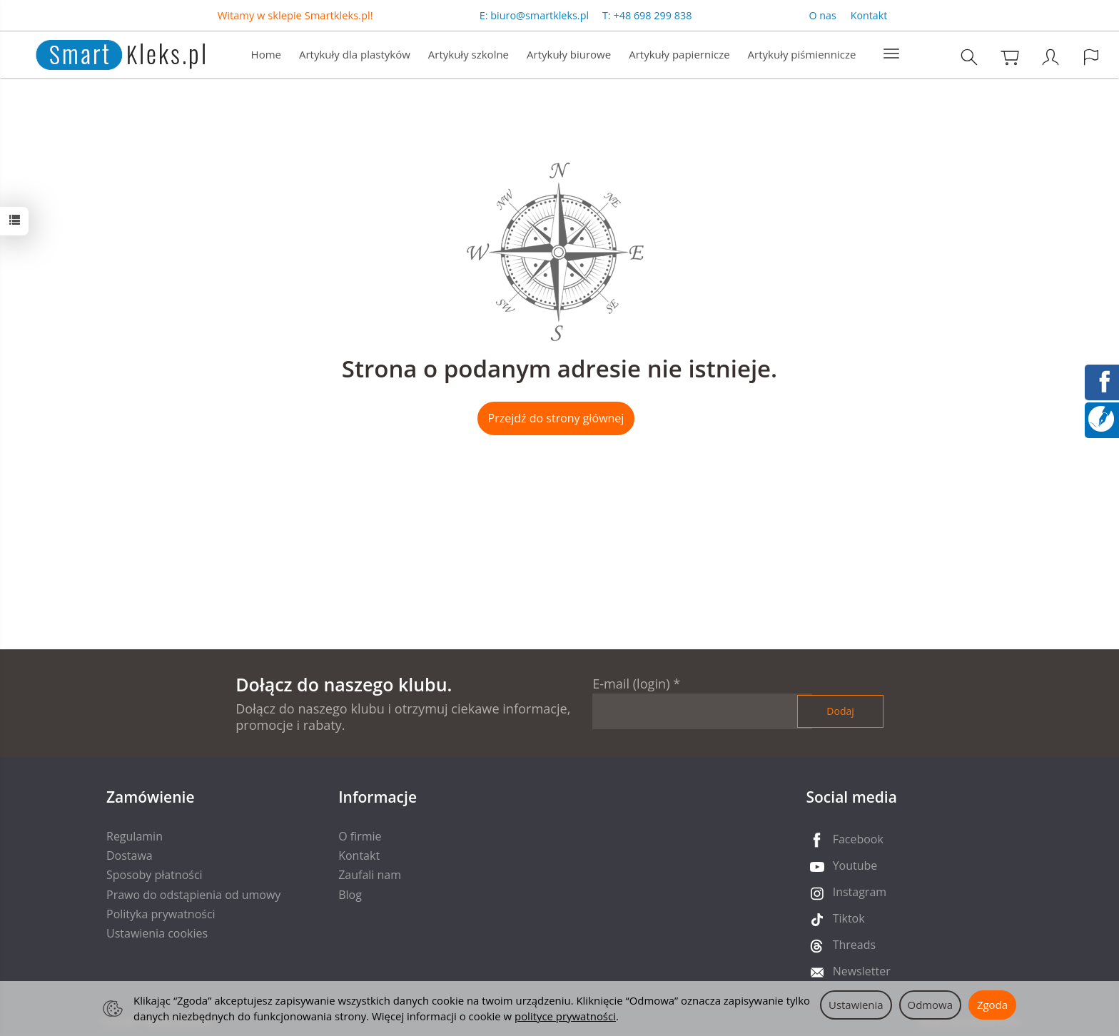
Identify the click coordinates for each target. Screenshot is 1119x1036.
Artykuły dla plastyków (354, 54)
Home (266, 54)
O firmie (359, 836)
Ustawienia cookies (157, 933)
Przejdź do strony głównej (556, 418)
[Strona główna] (106, 53)
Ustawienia (856, 1004)
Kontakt (869, 15)
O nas (822, 15)
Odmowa (930, 1004)
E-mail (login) (630, 683)
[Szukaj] (969, 57)
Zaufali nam (369, 875)
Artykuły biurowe (569, 54)
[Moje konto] (1050, 57)
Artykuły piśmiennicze (802, 54)
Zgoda (992, 1004)
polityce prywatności (565, 1016)
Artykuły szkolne (468, 54)
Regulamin (134, 836)
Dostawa (129, 855)
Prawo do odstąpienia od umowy (193, 895)
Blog (350, 895)
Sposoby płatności (154, 875)
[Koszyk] (1010, 57)
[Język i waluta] (1091, 57)
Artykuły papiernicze (679, 54)
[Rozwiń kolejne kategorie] (891, 54)
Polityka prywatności (161, 914)
